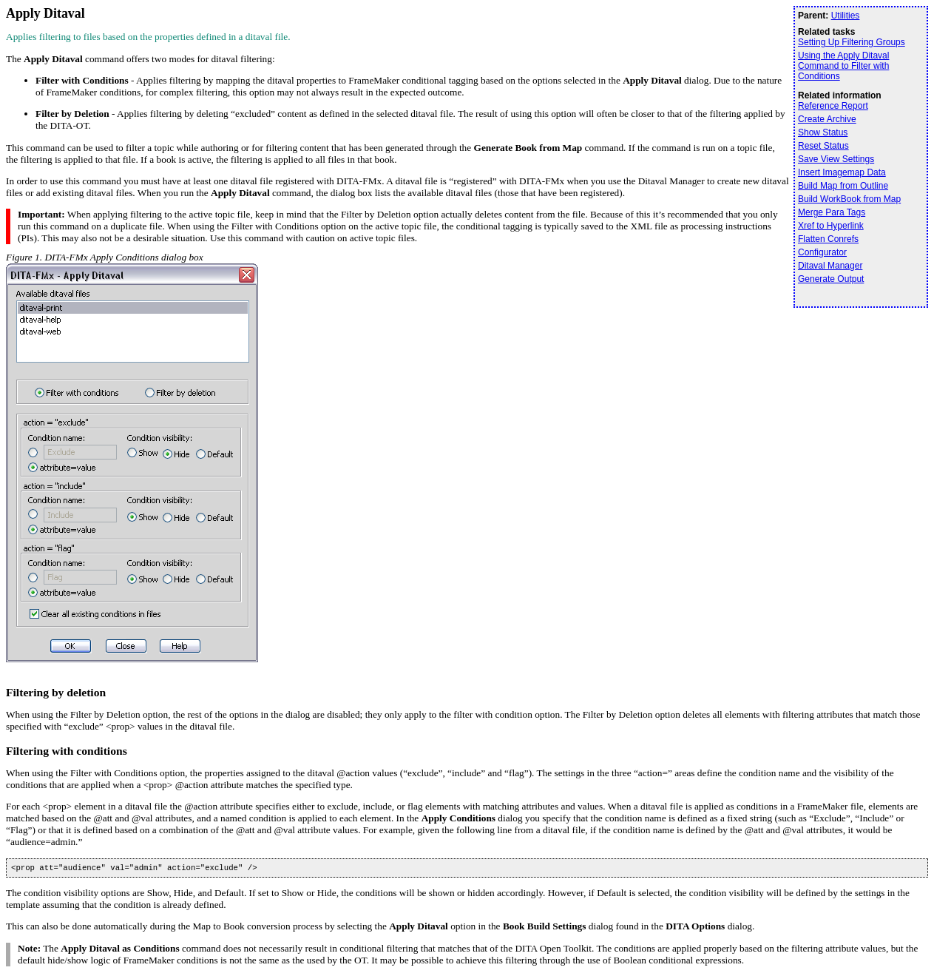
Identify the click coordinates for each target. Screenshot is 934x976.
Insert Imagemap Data (842, 172)
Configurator (822, 252)
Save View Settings (836, 159)
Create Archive (827, 119)
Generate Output (831, 279)
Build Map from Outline (843, 186)
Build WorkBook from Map (849, 199)
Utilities (845, 15)
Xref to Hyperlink (831, 226)
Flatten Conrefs (828, 239)
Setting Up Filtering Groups (851, 42)
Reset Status (823, 146)
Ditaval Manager (830, 265)
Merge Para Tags (831, 212)
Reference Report (833, 106)
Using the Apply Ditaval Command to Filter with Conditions (843, 65)
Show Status (822, 132)
